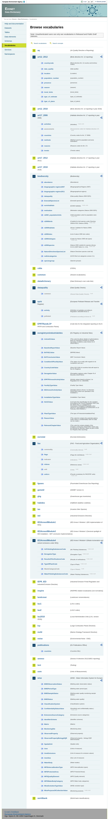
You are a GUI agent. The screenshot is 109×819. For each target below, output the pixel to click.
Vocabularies (10, 45)
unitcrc (46, 474)
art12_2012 (42, 57)
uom (39, 671)
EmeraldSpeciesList (51, 201)
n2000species (49, 245)
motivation (48, 210)
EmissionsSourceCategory (54, 715)
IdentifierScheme (50, 719)
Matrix (46, 724)
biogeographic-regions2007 (54, 187)
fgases (40, 483)
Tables (7, 32)
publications (43, 645)
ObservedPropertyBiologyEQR (55, 738)
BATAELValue (49, 352)
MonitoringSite (49, 729)
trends (46, 150)
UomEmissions (49, 753)
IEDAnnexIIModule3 (46, 531)
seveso (40, 659)
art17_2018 (42, 167)
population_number (51, 78)
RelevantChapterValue (52, 425)
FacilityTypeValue (50, 385)
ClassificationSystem (52, 704)
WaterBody (48, 763)
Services (8, 50)
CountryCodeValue (51, 368)
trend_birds (48, 92)
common (41, 275)
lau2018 (41, 617)
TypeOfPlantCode (50, 564)
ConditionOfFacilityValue (53, 362)
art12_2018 (42, 109)
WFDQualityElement (51, 776)
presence (47, 83)
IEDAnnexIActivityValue (53, 390)
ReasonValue (49, 418)
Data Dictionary (23, 19)
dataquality (48, 196)
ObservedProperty (51, 733)
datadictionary (44, 281)
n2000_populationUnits (52, 215)
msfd (39, 632)
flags (46, 454)
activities (47, 124)
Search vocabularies (40, 43)
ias (38, 509)
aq (38, 50)
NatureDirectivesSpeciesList (54, 252)
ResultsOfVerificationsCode (54, 559)
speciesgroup (49, 261)
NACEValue (48, 402)
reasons (47, 146)
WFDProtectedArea (51, 772)
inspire (40, 591)
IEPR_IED (41, 582)
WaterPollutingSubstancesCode (56, 574)
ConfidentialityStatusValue (54, 709)
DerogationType (50, 554)
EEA (15, 1)
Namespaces (10, 54)
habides (41, 503)
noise (40, 639)
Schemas (8, 41)
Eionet (14, 19)
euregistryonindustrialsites (50, 333)
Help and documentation (14, 24)
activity (47, 310)
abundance (48, 182)
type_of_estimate (50, 97)
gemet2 (40, 490)
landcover (42, 597)
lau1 (39, 604)
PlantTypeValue (50, 413)
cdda (39, 268)
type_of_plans (49, 101)
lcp (38, 626)
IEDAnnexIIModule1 (46, 522)
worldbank (42, 798)
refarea (46, 464)
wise (39, 678)
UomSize (47, 758)
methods (47, 140)
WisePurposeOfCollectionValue (55, 790)
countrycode (49, 63)
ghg (39, 496)
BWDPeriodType (50, 689)
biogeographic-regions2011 (54, 191)
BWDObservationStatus (53, 684)
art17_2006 (42, 115)
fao (38, 443)
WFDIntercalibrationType (53, 767)
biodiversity (42, 176)
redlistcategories (50, 256)
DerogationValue (50, 373)
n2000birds (48, 221)
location (47, 73)
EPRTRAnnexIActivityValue (54, 379)
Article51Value (49, 339)
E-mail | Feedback (12, 812)
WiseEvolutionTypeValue (53, 786)
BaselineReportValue (52, 348)
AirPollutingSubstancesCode (55, 549)
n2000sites (48, 234)
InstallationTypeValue (52, 397)
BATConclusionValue (52, 357)
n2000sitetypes (49, 239)
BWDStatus (48, 699)
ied (38, 516)
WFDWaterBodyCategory (53, 781)
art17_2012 (42, 158)
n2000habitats (49, 228)
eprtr (39, 301)
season (47, 87)
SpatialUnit (48, 744)
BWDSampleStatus (51, 693)
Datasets (8, 28)
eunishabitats (49, 205)
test (39, 665)
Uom (46, 749)
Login (85, 1)
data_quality (48, 69)
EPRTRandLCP (44, 324)
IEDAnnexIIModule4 (46, 540)
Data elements (10, 37)
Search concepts (58, 43)
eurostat (41, 437)
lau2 (39, 610)
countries (47, 135)
